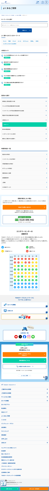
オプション (25, 41)
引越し (32, 41)
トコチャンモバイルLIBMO (9, 43)
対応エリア (4, 412)
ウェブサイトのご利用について (8, 447)
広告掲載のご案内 (5, 472)
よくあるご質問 (18, 15)
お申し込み (4, 439)
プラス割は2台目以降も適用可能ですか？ (14, 82)
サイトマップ (5, 431)
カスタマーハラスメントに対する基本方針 (11, 469)
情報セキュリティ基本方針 (7, 460)
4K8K (37, 41)
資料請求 (3, 435)
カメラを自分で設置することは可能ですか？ (14, 75)
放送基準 (3, 450)
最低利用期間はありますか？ (11, 69)
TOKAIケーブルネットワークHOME (7, 15)
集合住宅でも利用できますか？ (11, 62)
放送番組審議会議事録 (6, 457)
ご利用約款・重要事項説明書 (8, 463)
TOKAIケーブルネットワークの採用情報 (11, 475)
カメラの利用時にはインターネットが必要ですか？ (16, 55)
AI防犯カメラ (7, 57)
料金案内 (3, 408)
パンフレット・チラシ (7, 423)
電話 (9, 41)
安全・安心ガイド (5, 453)
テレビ (14, 41)
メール (19, 41)
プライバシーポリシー (6, 466)
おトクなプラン (5, 404)
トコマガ (3, 420)
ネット (4, 41)
